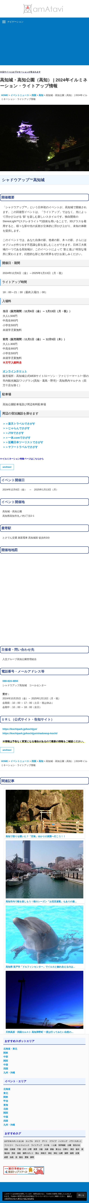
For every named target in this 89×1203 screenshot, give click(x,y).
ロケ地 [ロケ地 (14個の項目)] (46, 1145)
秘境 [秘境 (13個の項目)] (72, 1153)
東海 (5, 1105)
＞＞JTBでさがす (13, 432)
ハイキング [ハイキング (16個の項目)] (62, 1141)
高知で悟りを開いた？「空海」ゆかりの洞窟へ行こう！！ (35, 836)
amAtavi (7, 467)
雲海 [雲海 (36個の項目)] (26, 1157)
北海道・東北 (10, 1049)
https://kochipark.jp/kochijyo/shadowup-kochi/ (29, 733)
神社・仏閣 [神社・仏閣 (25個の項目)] (58, 1153)
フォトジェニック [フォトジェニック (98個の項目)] (22, 1145)
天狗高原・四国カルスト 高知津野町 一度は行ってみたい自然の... (39, 1032)
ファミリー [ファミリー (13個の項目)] (8, 1145)
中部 (5, 1056)
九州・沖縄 (9, 1072)
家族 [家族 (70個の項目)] (52, 1149)
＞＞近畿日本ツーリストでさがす (23, 442)
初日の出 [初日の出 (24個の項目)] (76, 1145)
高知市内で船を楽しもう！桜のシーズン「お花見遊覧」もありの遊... (41, 901)
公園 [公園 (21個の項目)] (69, 1145)
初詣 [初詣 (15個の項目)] (6, 1149)
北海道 (6, 1089)
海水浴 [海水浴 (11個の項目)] (7, 1153)
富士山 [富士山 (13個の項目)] (58, 1149)
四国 (5, 1068)
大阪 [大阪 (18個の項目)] (41, 1149)
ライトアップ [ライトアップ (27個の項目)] (36, 1145)
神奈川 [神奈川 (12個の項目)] (43, 1153)
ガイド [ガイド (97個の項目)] (37, 1141)
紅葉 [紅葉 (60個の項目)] (77, 1153)
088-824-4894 (10, 681)
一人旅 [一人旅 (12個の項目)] (53, 1145)
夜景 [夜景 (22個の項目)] (35, 1149)
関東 (5, 1053)
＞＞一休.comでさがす (17, 437)
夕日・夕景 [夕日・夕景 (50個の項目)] (27, 1149)
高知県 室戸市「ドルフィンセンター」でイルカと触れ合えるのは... (40, 967)
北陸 (5, 1109)
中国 (5, 1064)
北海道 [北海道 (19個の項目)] (12, 1149)
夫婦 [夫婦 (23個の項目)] (46, 1149)
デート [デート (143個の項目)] (44, 1141)
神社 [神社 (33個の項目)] (50, 1153)
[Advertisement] (44, 46)
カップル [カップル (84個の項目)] (29, 1141)
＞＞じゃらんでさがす (16, 428)
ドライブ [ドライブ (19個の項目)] (52, 1141)
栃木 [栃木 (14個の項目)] (77, 1149)
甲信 (5, 1101)
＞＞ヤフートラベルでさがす (20, 446)
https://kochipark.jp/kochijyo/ (19, 729)
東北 (5, 1093)
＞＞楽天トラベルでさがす (19, 423)
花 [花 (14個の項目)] (16, 1157)
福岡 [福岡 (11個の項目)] (66, 1153)
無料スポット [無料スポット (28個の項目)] (28, 1153)
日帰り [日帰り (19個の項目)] (65, 1149)
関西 (5, 1061)
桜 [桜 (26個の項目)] (82, 1149)
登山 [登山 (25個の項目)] (37, 1153)
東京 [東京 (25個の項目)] (72, 1149)
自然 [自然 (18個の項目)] (11, 1157)
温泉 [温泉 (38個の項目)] (19, 1153)
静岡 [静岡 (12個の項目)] (32, 1157)
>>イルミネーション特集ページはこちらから (22, 459)
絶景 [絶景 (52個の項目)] (6, 1157)
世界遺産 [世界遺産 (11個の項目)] (61, 1145)
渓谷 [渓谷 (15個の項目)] (13, 1153)
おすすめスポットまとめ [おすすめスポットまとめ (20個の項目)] (14, 1141)
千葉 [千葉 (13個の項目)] (19, 1149)
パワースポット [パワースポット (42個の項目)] (75, 1141)
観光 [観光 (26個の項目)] (21, 1157)
